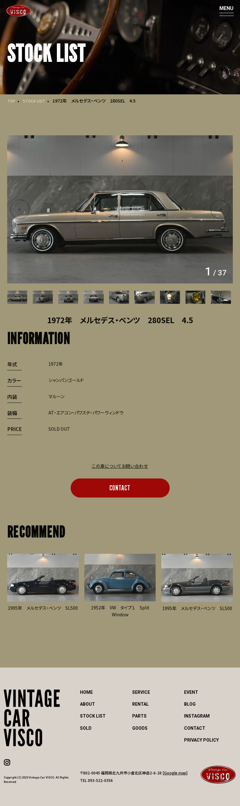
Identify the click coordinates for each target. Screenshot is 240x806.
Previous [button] (19, 209)
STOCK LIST (36, 101)
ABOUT (87, 704)
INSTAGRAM (197, 715)
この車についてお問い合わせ (120, 466)
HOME (86, 692)
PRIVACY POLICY (201, 740)
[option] (120, 209)
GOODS (140, 728)
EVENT (191, 692)
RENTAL (140, 704)
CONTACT (120, 487)
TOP (12, 101)
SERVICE (141, 692)
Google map (175, 772)
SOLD (86, 728)
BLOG (190, 704)
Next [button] (220, 209)
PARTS (139, 715)
